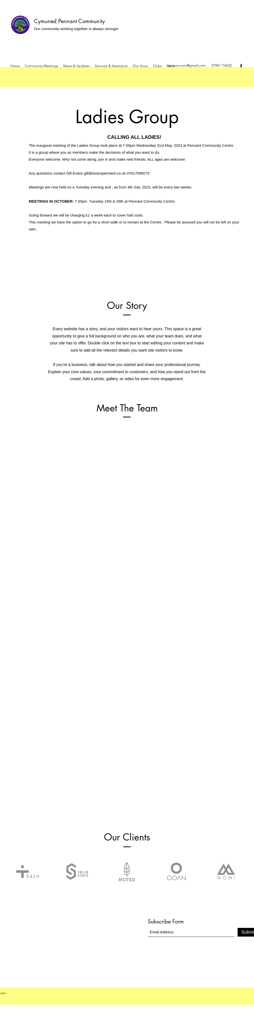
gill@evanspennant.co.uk (105, 173)
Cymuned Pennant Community (69, 21)
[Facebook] (241, 65)
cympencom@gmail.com (187, 65)
